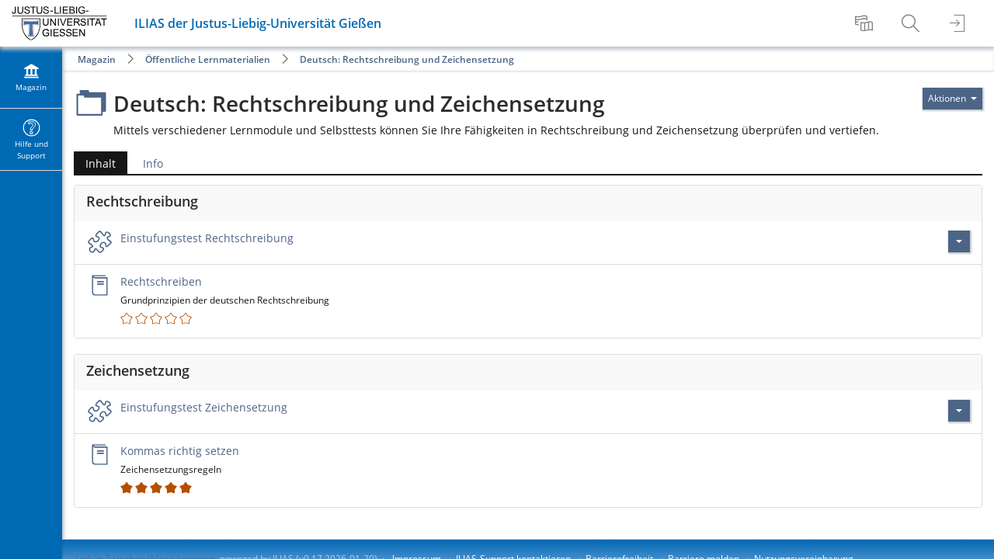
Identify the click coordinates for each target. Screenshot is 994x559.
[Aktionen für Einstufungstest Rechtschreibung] (959, 241)
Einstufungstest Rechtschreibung (207, 238)
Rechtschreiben (161, 281)
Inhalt (95, 163)
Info (153, 163)
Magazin (97, 59)
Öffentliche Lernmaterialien (207, 59)
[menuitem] (866, 23)
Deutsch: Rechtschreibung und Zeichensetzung (407, 59)
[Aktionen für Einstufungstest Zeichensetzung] (959, 411)
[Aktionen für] (952, 98)
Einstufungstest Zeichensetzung (203, 407)
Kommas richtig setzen (179, 450)
